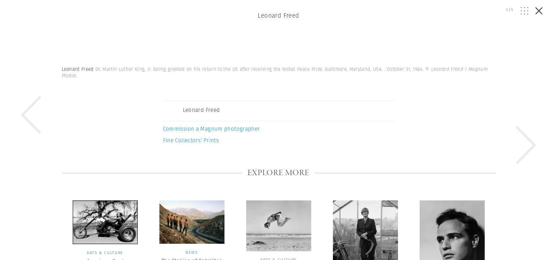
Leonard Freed (278, 15)
